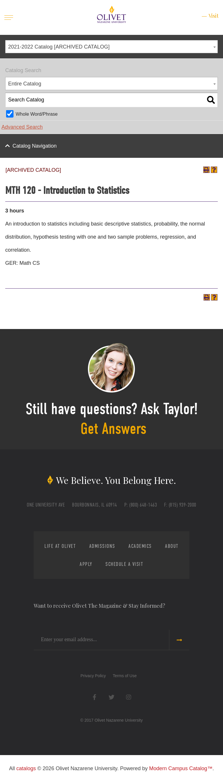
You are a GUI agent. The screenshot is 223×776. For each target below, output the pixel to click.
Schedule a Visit (124, 564)
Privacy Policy (93, 675)
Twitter (111, 697)
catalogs (26, 768)
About (172, 546)
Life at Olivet (60, 546)
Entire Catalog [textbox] (24, 84)
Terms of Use (124, 675)
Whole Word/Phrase (37, 114)
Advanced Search (22, 127)
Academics (140, 546)
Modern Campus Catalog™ (181, 768)
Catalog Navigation (34, 146)
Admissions (102, 546)
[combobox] (111, 46)
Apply (86, 564)
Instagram (128, 697)
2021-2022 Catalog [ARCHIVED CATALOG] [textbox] (59, 47)
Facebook (94, 697)
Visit (213, 15)
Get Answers (113, 428)
